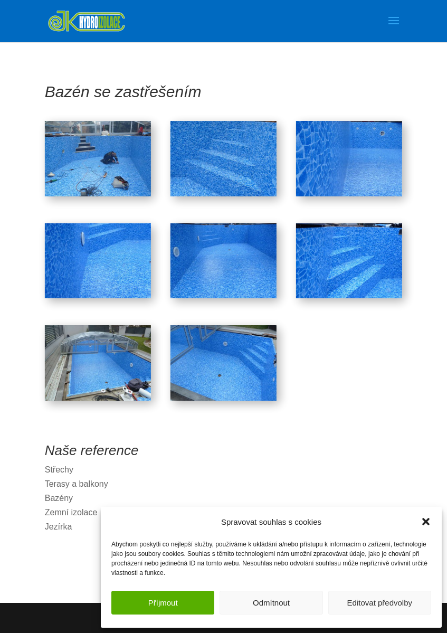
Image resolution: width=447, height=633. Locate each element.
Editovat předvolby (379, 602)
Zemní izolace (71, 512)
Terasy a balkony (76, 483)
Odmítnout (271, 602)
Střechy (59, 469)
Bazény (59, 498)
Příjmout (163, 602)
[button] (426, 521)
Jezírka (58, 526)
